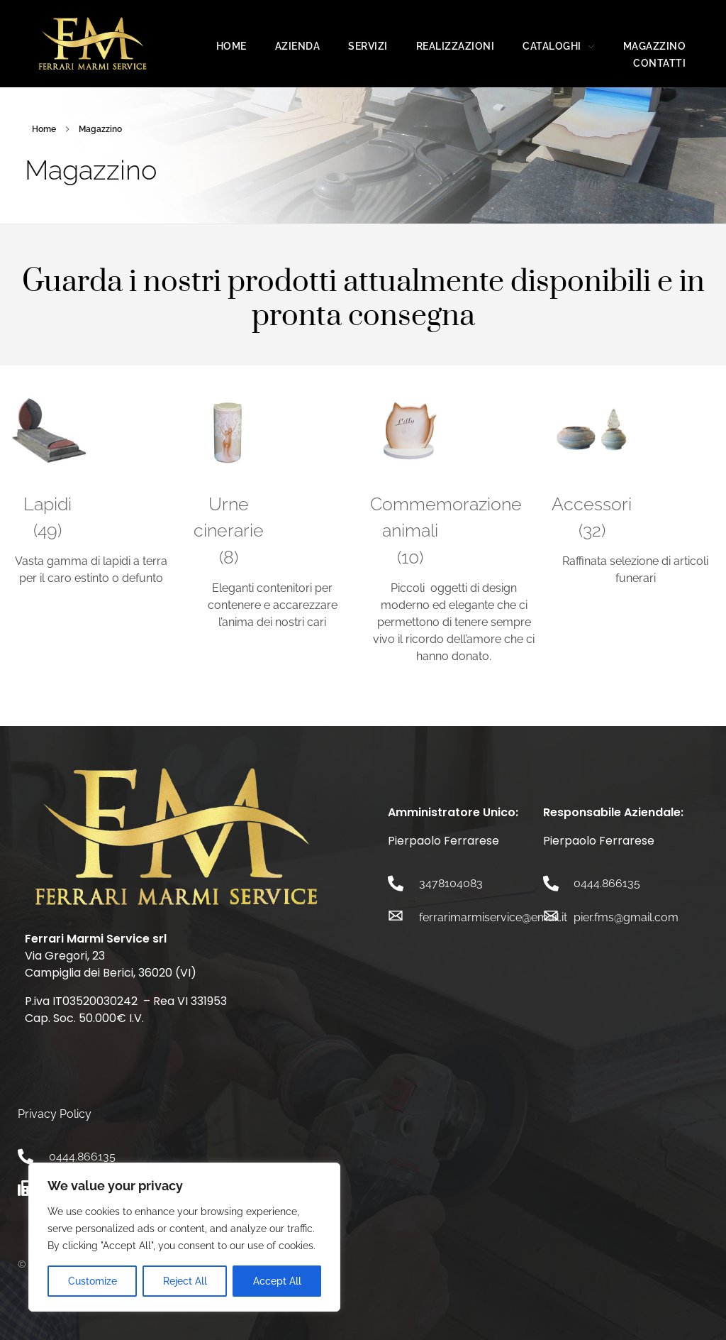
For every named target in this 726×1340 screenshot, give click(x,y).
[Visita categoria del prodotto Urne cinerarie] (229, 485)
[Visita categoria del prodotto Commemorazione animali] (410, 485)
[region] (184, 1237)
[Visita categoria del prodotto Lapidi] (47, 471)
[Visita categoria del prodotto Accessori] (592, 471)
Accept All (277, 1281)
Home (44, 129)
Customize (92, 1281)
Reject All (185, 1281)
